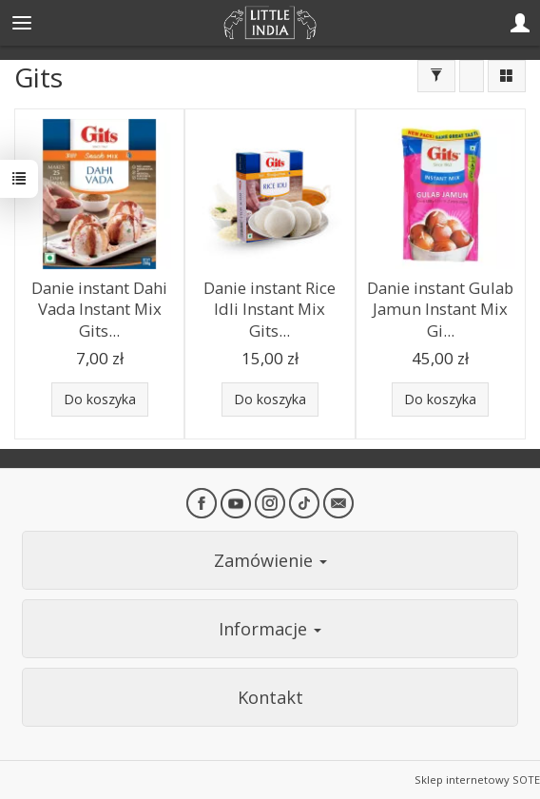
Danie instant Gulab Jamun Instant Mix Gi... (440, 309)
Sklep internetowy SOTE (477, 779)
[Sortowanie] (471, 76)
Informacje (270, 628)
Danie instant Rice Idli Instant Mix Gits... (269, 309)
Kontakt (270, 697)
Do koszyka (100, 399)
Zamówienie (270, 560)
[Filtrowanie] (436, 76)
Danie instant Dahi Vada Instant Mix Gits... (99, 309)
